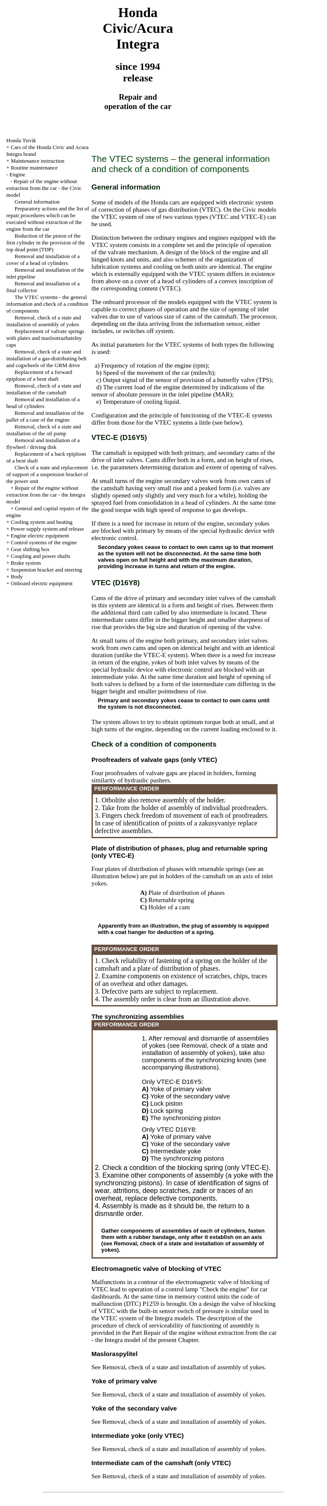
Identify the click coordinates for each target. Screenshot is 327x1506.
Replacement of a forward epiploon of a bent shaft (39, 375)
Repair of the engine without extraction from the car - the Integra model (46, 495)
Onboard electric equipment (41, 583)
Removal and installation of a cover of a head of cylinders (43, 259)
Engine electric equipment (40, 535)
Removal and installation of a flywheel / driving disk (43, 443)
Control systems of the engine (44, 542)
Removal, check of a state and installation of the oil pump (43, 430)
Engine (17, 174)
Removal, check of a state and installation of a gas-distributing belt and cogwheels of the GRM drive (46, 358)
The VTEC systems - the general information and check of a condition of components (47, 304)
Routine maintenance (34, 167)
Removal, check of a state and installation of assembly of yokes (43, 321)
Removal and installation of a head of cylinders (43, 402)
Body (17, 576)
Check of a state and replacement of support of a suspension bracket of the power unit (47, 474)
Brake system (25, 563)
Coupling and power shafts (40, 556)
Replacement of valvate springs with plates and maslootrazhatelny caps (45, 338)
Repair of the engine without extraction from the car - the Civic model (44, 188)
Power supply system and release (47, 529)
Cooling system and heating (41, 522)
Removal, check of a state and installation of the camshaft (43, 389)
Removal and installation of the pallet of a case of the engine (45, 416)
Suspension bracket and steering (46, 569)
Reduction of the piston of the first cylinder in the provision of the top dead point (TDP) (45, 243)
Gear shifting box (30, 549)
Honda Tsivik (21, 140)
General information (37, 201)
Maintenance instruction (37, 161)
